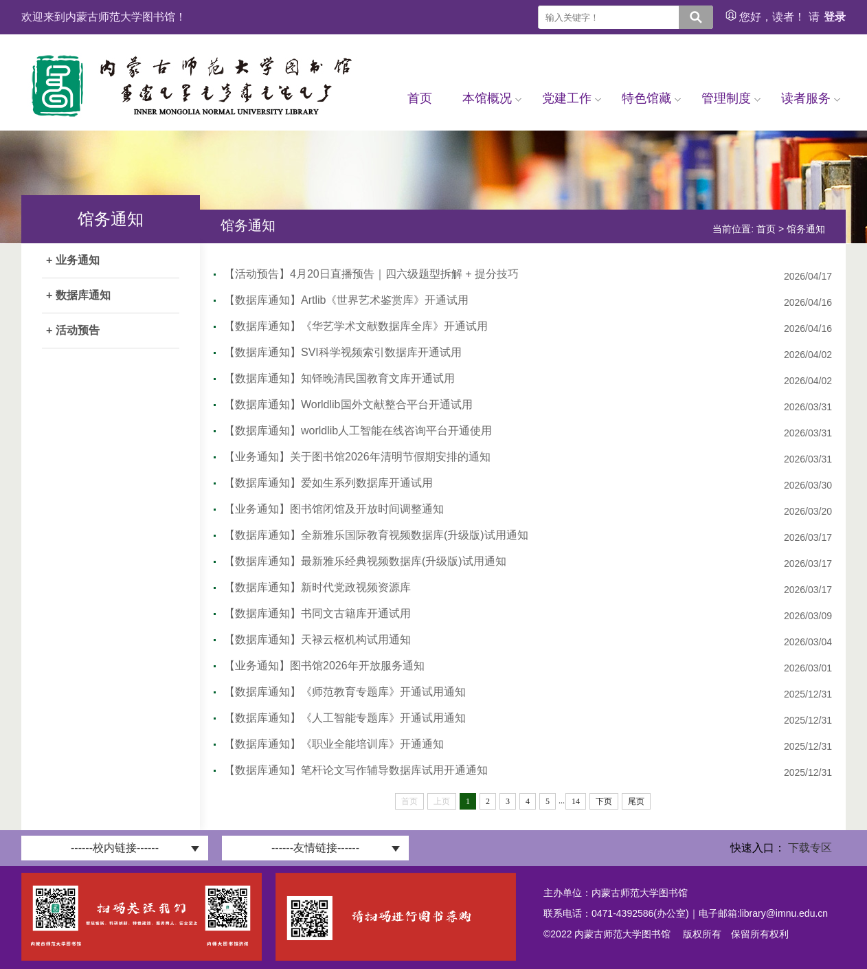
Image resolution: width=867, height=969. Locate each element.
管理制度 (731, 98)
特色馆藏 (651, 98)
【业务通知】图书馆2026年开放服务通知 (324, 665)
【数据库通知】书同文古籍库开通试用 (317, 613)
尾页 (636, 801)
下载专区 (810, 848)
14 (576, 801)
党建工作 (571, 98)
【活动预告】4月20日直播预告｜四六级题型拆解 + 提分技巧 (371, 274)
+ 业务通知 (73, 260)
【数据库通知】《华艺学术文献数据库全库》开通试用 (356, 326)
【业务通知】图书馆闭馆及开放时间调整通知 (334, 509)
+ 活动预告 (73, 330)
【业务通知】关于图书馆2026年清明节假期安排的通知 (357, 457)
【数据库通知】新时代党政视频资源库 (317, 587)
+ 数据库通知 (78, 295)
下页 (604, 801)
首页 (419, 98)
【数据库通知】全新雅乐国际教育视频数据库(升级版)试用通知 (376, 535)
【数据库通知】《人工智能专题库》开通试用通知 (345, 718)
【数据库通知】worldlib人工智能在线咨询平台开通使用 (358, 430)
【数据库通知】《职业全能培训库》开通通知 (334, 744)
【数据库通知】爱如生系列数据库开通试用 (328, 483)
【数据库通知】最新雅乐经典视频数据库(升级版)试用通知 (365, 561)
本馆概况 (491, 98)
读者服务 (810, 98)
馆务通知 (806, 228)
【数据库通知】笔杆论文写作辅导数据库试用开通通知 (356, 770)
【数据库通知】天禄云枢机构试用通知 (317, 639)
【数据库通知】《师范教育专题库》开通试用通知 (345, 692)
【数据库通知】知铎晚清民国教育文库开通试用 (339, 378)
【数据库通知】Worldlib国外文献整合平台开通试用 (348, 404)
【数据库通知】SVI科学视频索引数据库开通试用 (343, 352)
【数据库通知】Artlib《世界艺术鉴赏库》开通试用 (346, 300)
